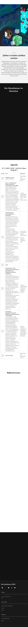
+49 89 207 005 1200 (5, 618)
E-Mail (2, 620)
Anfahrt (2, 608)
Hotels (2, 610)
